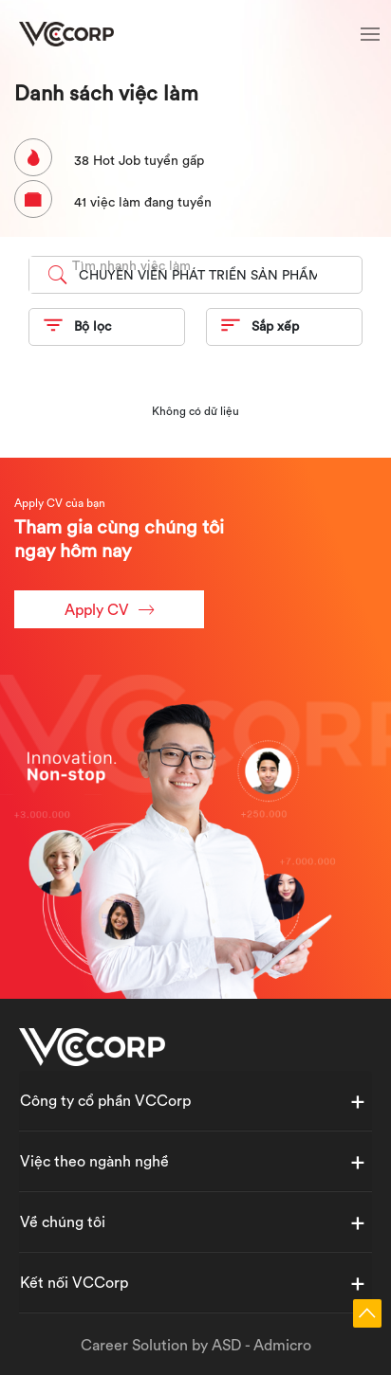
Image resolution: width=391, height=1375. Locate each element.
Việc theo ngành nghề (94, 1160)
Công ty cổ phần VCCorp (105, 1100)
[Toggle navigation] (370, 36)
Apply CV (109, 609)
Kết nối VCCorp (74, 1282)
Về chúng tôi (62, 1221)
